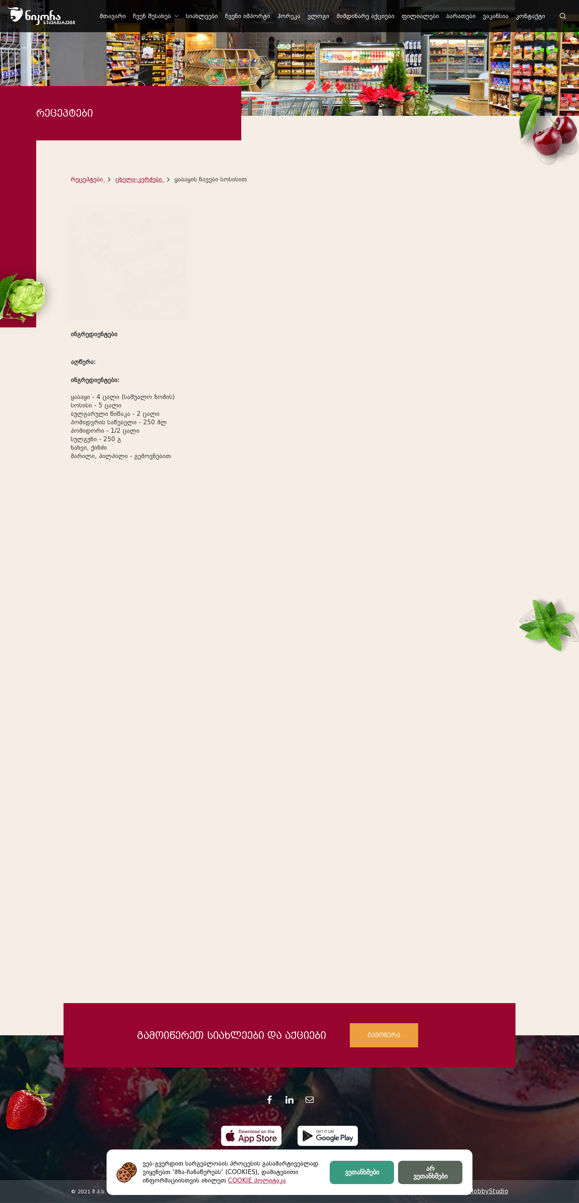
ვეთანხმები (362, 1172)
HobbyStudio (488, 1191)
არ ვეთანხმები (430, 1172)
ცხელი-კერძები (139, 179)
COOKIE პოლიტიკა (257, 1180)
